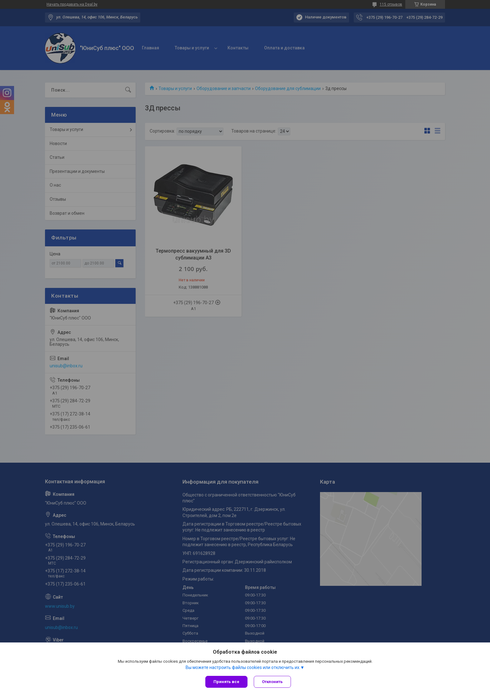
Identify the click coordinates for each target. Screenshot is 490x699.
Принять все (226, 681)
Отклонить (272, 681)
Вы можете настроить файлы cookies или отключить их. (243, 667)
